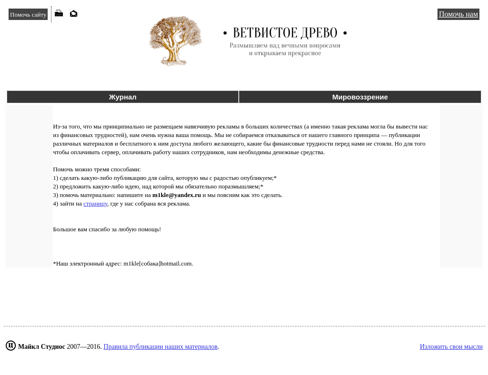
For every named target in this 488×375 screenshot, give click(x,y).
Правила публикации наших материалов (160, 346)
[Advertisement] (244, 297)
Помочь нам (458, 14)
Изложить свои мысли (451, 346)
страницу (95, 203)
